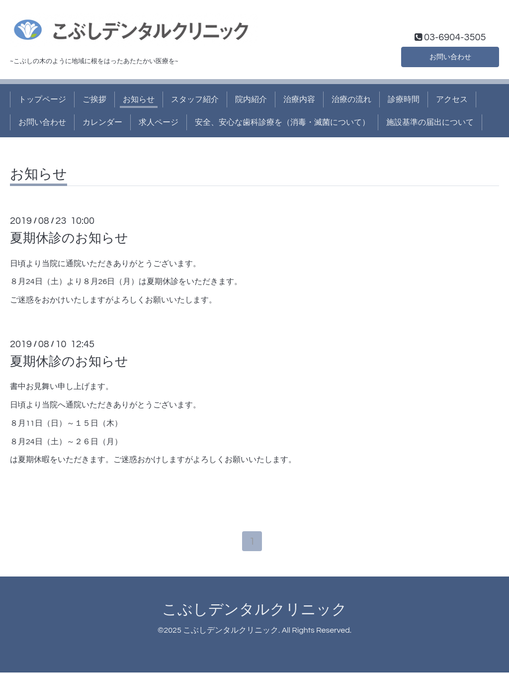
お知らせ (139, 99)
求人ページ (158, 122)
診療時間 (404, 99)
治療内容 (299, 99)
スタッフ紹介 (195, 99)
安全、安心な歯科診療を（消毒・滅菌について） (282, 122)
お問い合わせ (450, 56)
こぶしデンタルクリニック (254, 611)
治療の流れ (351, 99)
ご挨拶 (94, 99)
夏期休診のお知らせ (69, 238)
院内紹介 (251, 99)
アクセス (452, 99)
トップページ (42, 99)
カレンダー (102, 122)
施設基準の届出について (430, 122)
